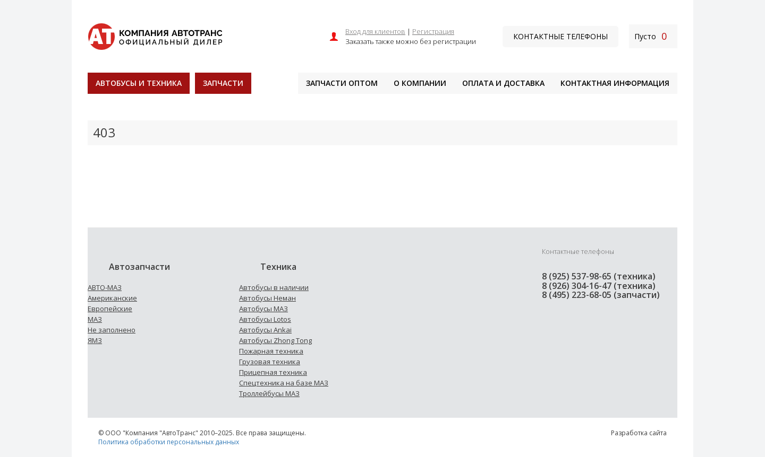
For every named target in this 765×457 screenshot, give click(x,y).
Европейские (110, 308)
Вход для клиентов (375, 31)
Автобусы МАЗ (263, 308)
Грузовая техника (269, 361)
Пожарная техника (271, 351)
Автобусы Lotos (265, 319)
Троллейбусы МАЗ (269, 393)
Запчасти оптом (342, 83)
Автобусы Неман (267, 298)
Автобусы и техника (139, 83)
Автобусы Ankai (265, 330)
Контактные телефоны (560, 36)
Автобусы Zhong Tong (275, 340)
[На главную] (155, 35)
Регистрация (433, 31)
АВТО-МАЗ (105, 287)
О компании (420, 83)
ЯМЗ (95, 340)
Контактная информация (614, 83)
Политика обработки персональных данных (168, 441)
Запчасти (223, 83)
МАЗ (95, 319)
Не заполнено (111, 330)
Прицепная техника (273, 372)
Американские (112, 298)
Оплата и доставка (503, 83)
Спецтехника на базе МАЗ (283, 383)
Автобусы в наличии (274, 287)
